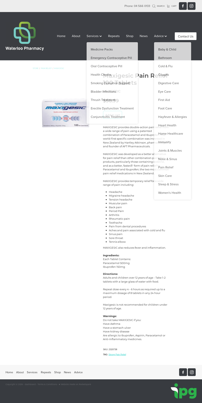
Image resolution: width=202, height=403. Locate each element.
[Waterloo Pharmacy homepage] (25, 36)
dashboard (30, 384)
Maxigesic (59, 68)
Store (35, 68)
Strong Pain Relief (117, 354)
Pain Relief (46, 68)
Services (94, 36)
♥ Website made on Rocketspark (75, 384)
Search (158, 6)
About (76, 36)
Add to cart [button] (112, 115)
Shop (129, 36)
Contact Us (186, 36)
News (144, 36)
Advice (160, 36)
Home (61, 36)
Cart (172, 6)
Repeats (114, 36)
